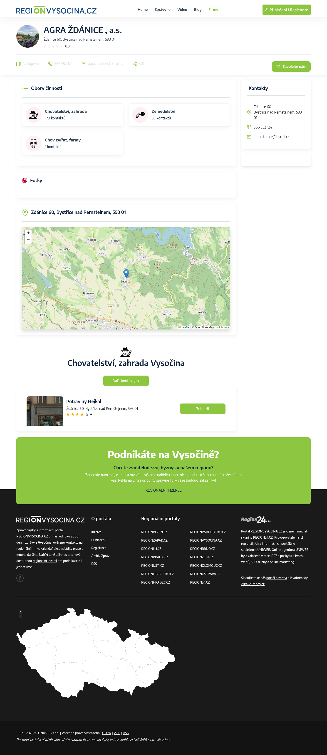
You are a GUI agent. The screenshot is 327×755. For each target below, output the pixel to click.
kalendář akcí (49, 548)
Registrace (299, 9)
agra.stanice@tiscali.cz (271, 136)
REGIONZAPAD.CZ (154, 540)
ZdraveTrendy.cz (253, 584)
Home (143, 9)
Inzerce (96, 532)
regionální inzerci (45, 561)
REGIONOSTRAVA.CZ (205, 574)
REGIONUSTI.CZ (152, 565)
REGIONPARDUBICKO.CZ (208, 532)
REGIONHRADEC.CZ (155, 582)
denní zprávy (25, 542)
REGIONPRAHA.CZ (154, 557)
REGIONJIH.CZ (151, 549)
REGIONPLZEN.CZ (154, 532)
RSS (94, 564)
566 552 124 (263, 127)
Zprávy (162, 9)
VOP (117, 733)
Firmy (213, 9)
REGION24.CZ (200, 582)
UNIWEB (263, 550)
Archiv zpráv (100, 556)
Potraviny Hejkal (83, 401)
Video (182, 9)
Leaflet (184, 327)
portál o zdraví (276, 578)
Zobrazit (202, 408)
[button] (126, 273)
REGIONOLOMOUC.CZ (206, 565)
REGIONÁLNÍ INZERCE (163, 490)
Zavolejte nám (291, 66)
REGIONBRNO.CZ (202, 549)
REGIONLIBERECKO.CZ (157, 574)
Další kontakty (126, 381)
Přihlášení (98, 540)
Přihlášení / (277, 9)
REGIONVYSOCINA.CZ (206, 540)
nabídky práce (71, 548)
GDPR (106, 733)
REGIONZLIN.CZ (201, 557)
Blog (198, 9)
